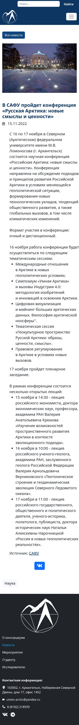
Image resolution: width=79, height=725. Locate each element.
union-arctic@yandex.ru (23, 699)
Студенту (8, 660)
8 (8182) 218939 (18, 707)
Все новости (13, 35)
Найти (69, 4)
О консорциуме (13, 638)
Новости (8, 645)
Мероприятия (12, 652)
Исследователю (13, 667)
